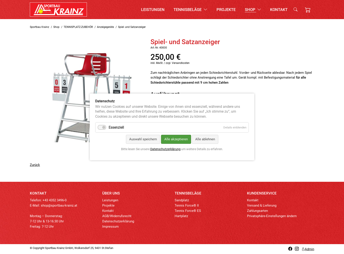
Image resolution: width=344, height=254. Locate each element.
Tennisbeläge (190, 9)
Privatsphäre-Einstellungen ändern (272, 216)
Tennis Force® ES (188, 211)
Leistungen (153, 9)
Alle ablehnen (205, 139)
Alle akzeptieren (176, 139)
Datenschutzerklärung (118, 221)
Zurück (35, 165)
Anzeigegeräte (105, 27)
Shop (253, 9)
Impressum (110, 227)
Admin (307, 249)
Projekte (226, 9)
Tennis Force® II (187, 205)
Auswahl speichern (143, 139)
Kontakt (279, 9)
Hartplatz (181, 216)
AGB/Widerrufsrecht (116, 216)
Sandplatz (182, 200)
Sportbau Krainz (39, 27)
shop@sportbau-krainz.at (59, 205)
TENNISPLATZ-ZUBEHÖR (78, 27)
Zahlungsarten (257, 211)
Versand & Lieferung (261, 205)
